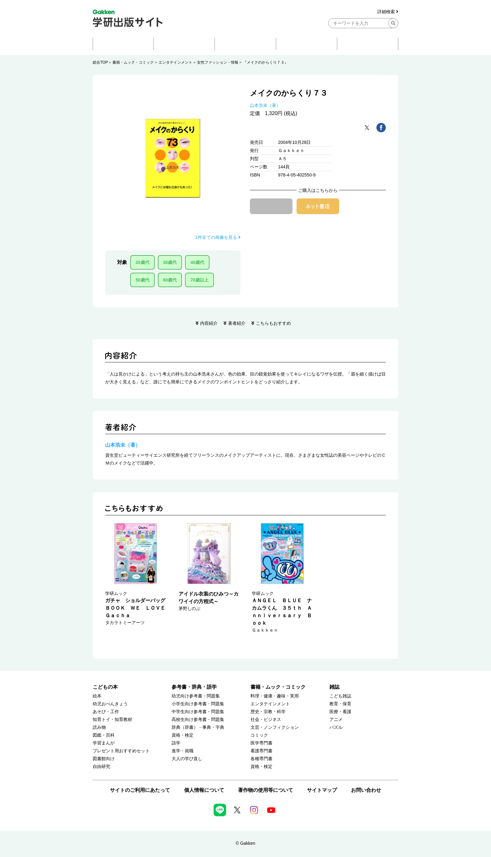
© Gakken (245, 843)
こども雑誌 (340, 696)
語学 (176, 743)
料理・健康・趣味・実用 (275, 696)
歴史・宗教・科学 (268, 711)
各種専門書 (261, 758)
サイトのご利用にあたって (140, 790)
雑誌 (334, 687)
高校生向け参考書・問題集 (198, 719)
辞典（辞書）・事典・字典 (198, 727)
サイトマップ (322, 790)
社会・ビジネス (266, 719)
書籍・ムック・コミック (133, 62)
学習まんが (104, 743)
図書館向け (104, 758)
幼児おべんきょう (110, 704)
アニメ (336, 719)
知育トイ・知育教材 (112, 719)
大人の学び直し (187, 758)
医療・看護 (340, 711)
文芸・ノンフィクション (275, 727)
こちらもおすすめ (273, 323)
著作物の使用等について (265, 790)
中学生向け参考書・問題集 (198, 711)
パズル (336, 727)
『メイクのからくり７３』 (265, 62)
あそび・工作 (106, 711)
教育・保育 (340, 704)
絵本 (97, 696)
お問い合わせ (366, 790)
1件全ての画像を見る (217, 237)
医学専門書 (261, 743)
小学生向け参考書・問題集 (198, 704)
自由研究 (101, 766)
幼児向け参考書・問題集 (196, 696)
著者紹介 (237, 323)
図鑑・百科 (104, 735)
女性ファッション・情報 (217, 62)
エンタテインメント (175, 62)
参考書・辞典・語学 (194, 687)
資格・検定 (183, 735)
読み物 (99, 727)
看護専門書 (261, 751)
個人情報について (204, 790)
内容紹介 (209, 323)
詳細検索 (387, 11)
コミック (259, 735)
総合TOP (100, 62)
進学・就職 (183, 751)
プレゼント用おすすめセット (121, 751)
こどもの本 (105, 687)
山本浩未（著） (265, 105)
